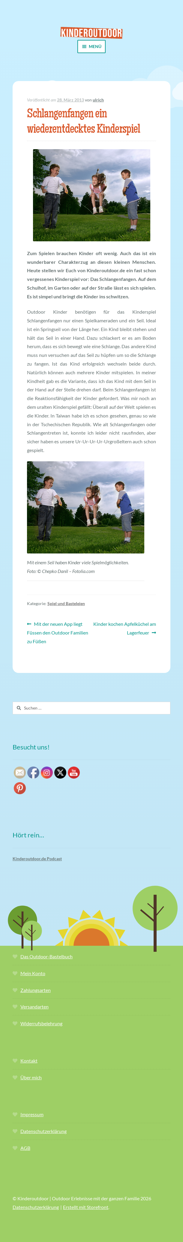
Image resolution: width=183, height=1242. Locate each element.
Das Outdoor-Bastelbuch (46, 956)
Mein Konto (32, 973)
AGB (25, 1148)
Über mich (31, 1077)
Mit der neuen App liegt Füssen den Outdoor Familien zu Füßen (57, 632)
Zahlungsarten (35, 990)
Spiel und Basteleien (66, 603)
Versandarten (34, 1006)
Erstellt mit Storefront (85, 1207)
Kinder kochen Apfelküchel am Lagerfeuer (124, 627)
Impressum (32, 1114)
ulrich (98, 99)
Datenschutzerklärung (43, 1131)
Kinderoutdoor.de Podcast (37, 858)
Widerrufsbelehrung (41, 1023)
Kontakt (29, 1060)
